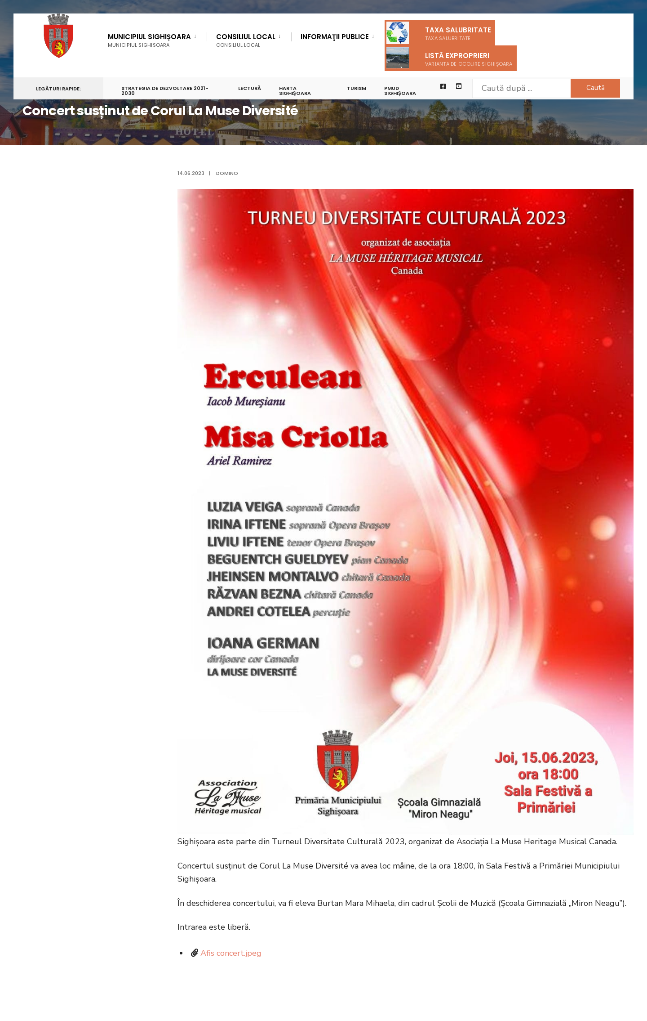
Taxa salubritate (438, 33)
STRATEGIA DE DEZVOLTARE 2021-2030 (164, 91)
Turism (356, 88)
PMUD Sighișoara (400, 91)
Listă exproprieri (449, 57)
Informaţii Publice (335, 37)
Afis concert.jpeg (230, 953)
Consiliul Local (245, 40)
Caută (595, 87)
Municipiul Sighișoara (149, 40)
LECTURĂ (249, 88)
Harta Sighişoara (295, 91)
